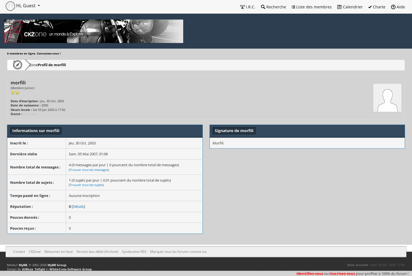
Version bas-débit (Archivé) (97, 251)
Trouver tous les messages (89, 170)
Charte (376, 6)
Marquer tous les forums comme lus (178, 251)
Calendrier (350, 6)
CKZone (39, 64)
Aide (398, 6)
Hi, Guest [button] (21, 6)
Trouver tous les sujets (86, 185)
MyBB (23, 265)
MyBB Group (57, 265)
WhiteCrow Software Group (71, 269)
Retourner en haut (58, 251)
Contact (19, 251)
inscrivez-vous (342, 273)
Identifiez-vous (309, 273)
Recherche (273, 6)
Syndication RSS (134, 251)
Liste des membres (312, 6)
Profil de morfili (68, 64)
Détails (78, 206)
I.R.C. (247, 6)
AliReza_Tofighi (33, 269)
